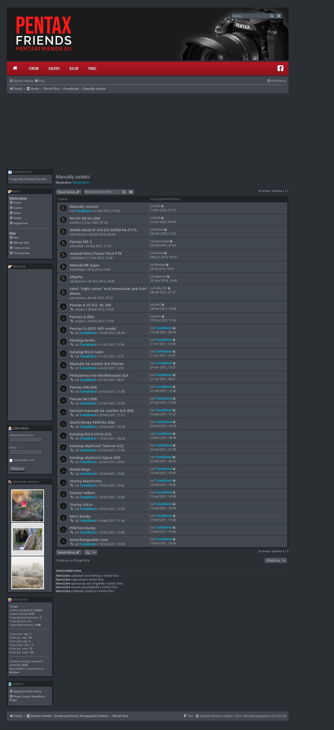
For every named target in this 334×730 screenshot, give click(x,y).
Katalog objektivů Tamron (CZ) (96, 445)
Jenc (82, 309)
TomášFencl (82, 211)
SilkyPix (76, 276)
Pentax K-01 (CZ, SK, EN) (90, 304)
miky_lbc (161, 288)
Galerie (54, 68)
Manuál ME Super (85, 265)
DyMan (79, 258)
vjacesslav (162, 241)
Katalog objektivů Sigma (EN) (95, 457)
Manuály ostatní (73, 176)
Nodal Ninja (80, 469)
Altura (159, 229)
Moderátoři (81, 182)
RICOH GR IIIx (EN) (85, 218)
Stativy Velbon (82, 492)
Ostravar (80, 234)
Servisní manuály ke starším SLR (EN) (102, 410)
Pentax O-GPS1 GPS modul (93, 328)
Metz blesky (80, 516)
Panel (92, 68)
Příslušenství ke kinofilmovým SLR (99, 375)
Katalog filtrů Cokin (86, 351)
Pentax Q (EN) (82, 316)
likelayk (79, 269)
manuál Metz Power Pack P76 (95, 253)
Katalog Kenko (82, 340)
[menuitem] (39, 81)
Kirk (157, 206)
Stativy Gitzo (81, 504)
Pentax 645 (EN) (83, 387)
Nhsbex (14, 672)
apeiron (79, 281)
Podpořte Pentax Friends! (27, 179)
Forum (34, 68)
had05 (78, 246)
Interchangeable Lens (89, 539)
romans (79, 298)
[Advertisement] (148, 130)
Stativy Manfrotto (86, 480)
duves (159, 253)
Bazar (73, 68)
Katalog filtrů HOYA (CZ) (90, 433)
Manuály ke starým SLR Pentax (97, 363)
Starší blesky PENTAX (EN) (92, 422)
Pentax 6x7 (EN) (83, 398)
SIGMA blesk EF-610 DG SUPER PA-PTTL (103, 229)
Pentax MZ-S (81, 241)
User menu (18, 428)
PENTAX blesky (83, 527)
